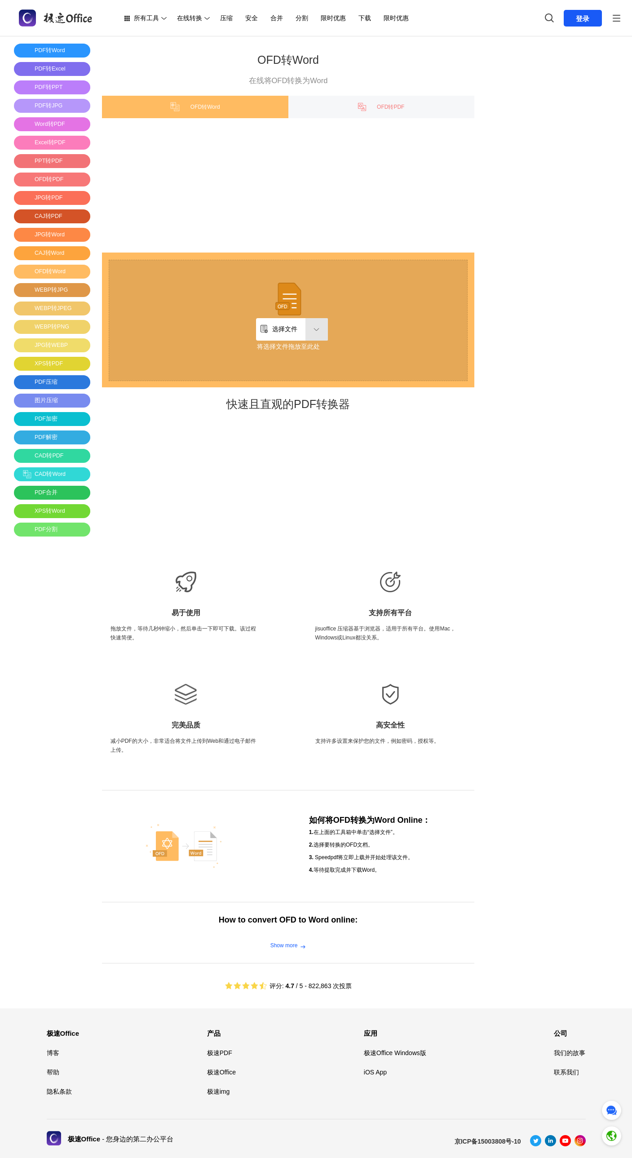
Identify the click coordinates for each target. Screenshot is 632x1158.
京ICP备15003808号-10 (488, 1141)
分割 (302, 18)
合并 (276, 18)
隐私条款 (59, 1091)
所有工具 (146, 18)
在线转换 (189, 18)
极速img (218, 1091)
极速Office (63, 1033)
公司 (560, 1033)
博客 (53, 1052)
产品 (214, 1033)
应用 (370, 1033)
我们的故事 (569, 1052)
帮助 (53, 1072)
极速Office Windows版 (395, 1052)
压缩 (226, 18)
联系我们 (566, 1072)
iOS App (375, 1072)
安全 (251, 18)
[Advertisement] (50, 678)
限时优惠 (333, 18)
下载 (364, 18)
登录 (582, 18)
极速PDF (219, 1052)
